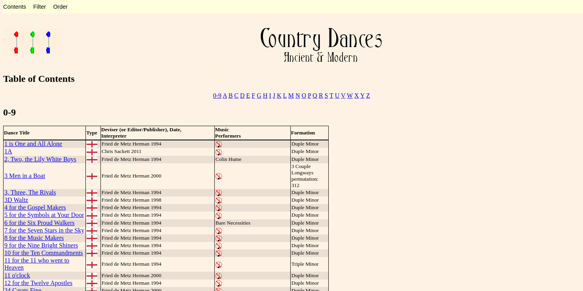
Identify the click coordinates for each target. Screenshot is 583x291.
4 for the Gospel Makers (35, 207)
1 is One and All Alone (33, 143)
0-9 (217, 95)
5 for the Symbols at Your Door (44, 215)
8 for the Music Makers (34, 237)
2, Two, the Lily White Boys (40, 159)
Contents (14, 7)
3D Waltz (16, 200)
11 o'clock (17, 275)
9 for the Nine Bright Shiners (41, 245)
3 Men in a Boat (24, 175)
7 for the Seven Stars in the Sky (44, 230)
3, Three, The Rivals (30, 192)
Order (60, 7)
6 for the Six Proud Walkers (39, 222)
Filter (39, 7)
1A (8, 151)
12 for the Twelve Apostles (38, 283)
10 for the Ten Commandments (43, 252)
